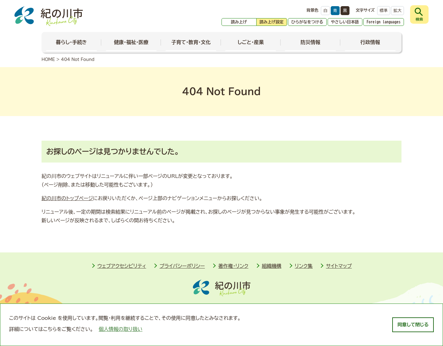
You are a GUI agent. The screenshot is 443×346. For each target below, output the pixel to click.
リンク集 (304, 266)
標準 (384, 11)
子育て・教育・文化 (191, 42)
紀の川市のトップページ (67, 198)
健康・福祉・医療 (131, 42)
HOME (48, 60)
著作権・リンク (233, 266)
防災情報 (310, 42)
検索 (419, 19)
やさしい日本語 (345, 22)
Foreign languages (384, 22)
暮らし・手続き (71, 42)
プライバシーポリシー (182, 266)
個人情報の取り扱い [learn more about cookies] (120, 329)
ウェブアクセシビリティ (121, 266)
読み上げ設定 (272, 22)
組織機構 (271, 266)
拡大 (397, 11)
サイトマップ (339, 266)
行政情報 (370, 42)
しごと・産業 (250, 42)
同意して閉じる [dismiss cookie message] (413, 324)
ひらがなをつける (307, 22)
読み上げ (239, 22)
